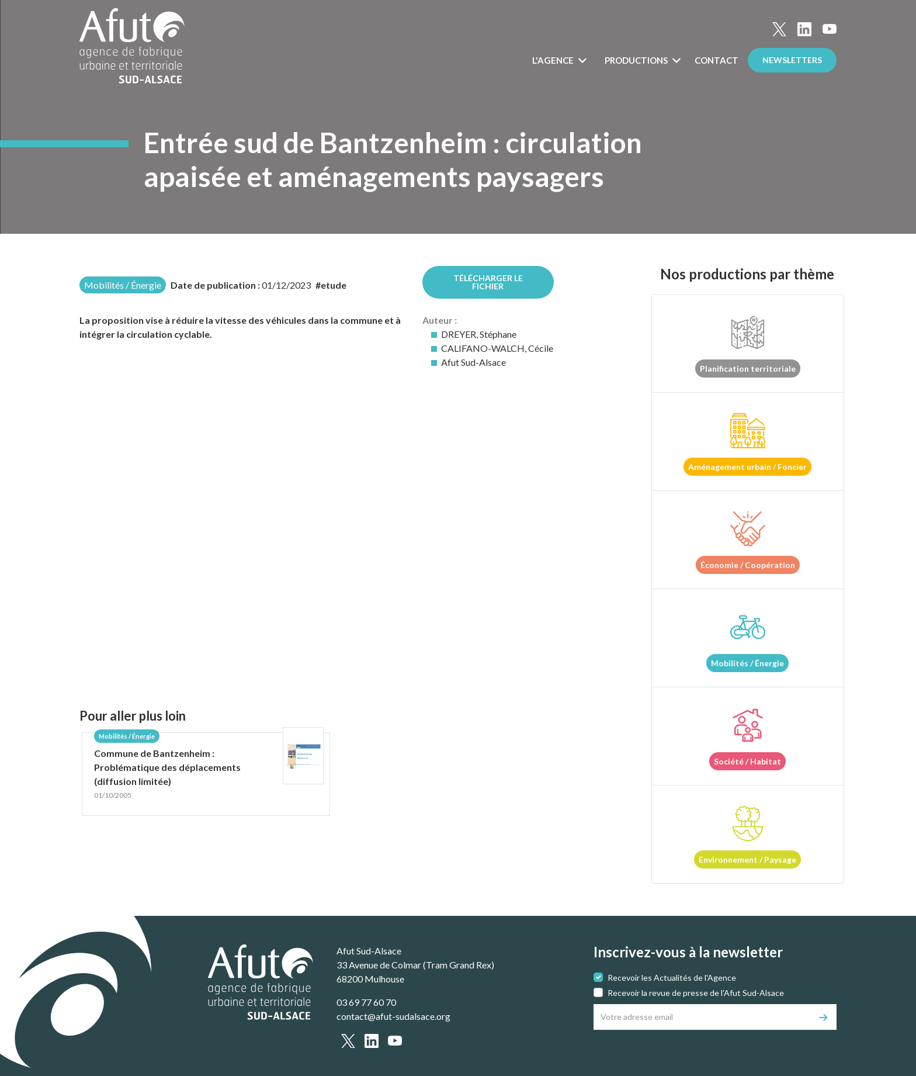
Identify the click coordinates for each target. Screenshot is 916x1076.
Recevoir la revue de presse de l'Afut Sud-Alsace (696, 993)
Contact (716, 60)
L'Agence (553, 60)
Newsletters (792, 60)
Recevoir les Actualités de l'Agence (672, 977)
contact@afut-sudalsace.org (393, 1016)
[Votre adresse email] (702, 1017)
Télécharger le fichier (488, 282)
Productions (637, 60)
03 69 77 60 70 (366, 1002)
